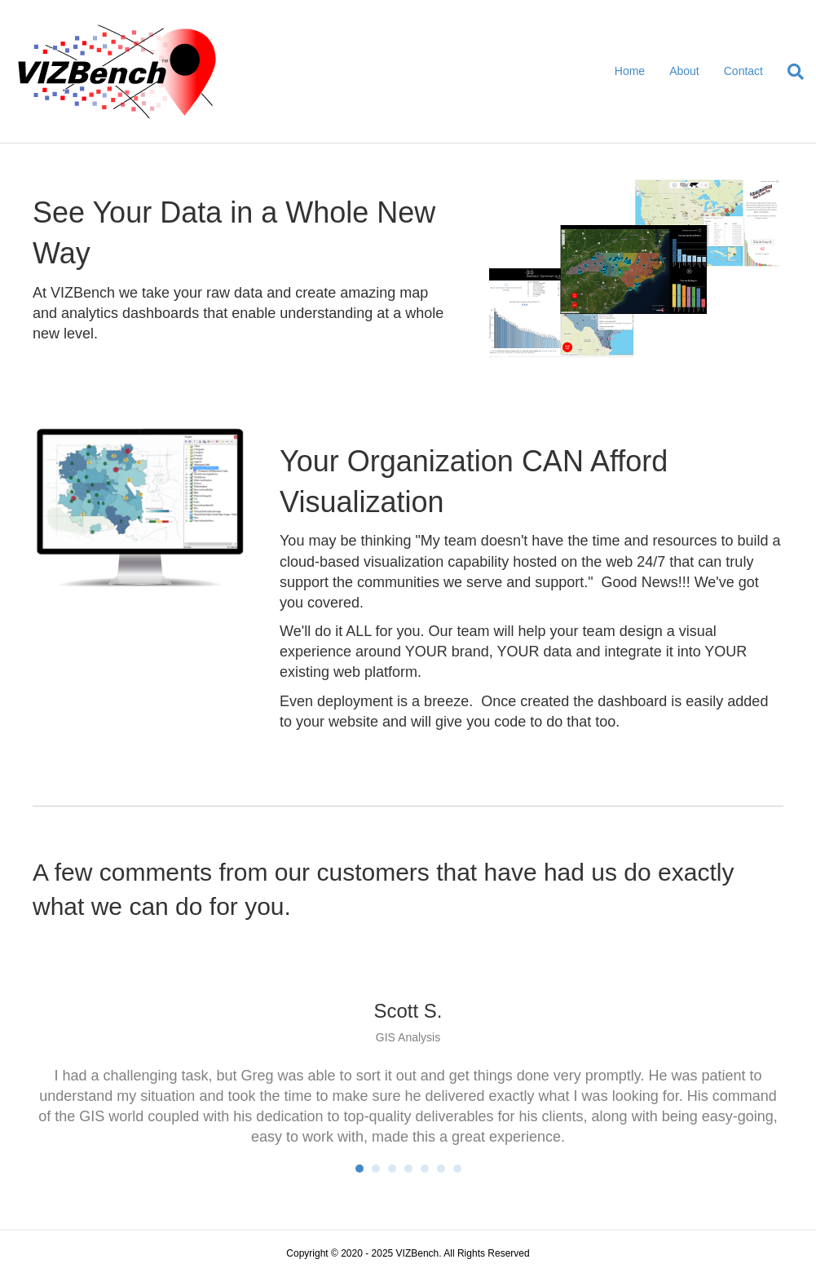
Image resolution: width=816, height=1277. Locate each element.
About (684, 70)
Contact (743, 70)
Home (630, 70)
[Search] (789, 72)
